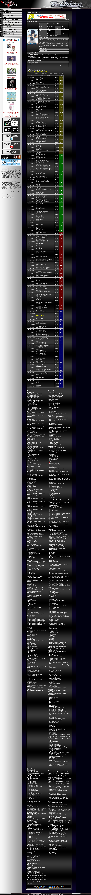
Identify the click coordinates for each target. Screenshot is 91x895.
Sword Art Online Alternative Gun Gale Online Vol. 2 (36, 867)
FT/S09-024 (31, 150)
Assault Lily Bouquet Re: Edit (35, 400)
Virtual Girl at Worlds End (34, 882)
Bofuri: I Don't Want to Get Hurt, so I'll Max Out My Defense (36, 434)
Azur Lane (30, 406)
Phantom (30, 611)
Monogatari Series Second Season (58, 615)
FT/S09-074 (31, 305)
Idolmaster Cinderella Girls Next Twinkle (59, 521)
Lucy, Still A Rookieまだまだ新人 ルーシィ (41, 174)
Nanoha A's (31, 593)
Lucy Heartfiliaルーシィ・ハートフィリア (42, 204)
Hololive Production (54, 506)
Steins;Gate (31, 653)
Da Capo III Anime (33, 790)
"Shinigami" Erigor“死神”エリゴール (40, 128)
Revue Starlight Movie (54, 678)
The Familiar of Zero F (34, 670)
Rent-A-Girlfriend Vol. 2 (55, 675)
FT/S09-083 (31, 340)
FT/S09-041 (31, 206)
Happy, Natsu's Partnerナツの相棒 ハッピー (41, 284)
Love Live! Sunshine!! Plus (35, 567)
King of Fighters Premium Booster (57, 817)
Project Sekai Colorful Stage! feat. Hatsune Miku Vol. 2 (57, 649)
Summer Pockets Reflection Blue (57, 708)
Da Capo (30, 451)
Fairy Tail (30, 462)
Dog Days (30, 802)
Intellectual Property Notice (58, 894)
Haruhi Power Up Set (54, 796)
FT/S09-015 (31, 126)
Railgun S (30, 627)
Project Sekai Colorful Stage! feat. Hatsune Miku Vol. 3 (57, 652)
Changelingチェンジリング (39, 222)
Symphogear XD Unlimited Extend (57, 729)
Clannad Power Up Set (55, 789)
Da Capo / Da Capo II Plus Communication (55, 445)
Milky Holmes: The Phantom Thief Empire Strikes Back (36, 847)
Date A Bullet (31, 794)
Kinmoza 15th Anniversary (35, 545)
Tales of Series (32, 663)
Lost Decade (31, 557)
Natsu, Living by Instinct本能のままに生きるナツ (42, 233)
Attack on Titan (32, 403)
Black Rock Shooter (33, 778)
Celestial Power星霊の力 (39, 225)
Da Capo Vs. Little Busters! (35, 793)
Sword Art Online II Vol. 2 (34, 871)
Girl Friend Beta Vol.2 (54, 493)
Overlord (30, 604)
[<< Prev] (29, 19)
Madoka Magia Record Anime (36, 576)
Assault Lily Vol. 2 (53, 404)
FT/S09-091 (31, 362)
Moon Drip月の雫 (38, 375)
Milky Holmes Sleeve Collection (57, 835)
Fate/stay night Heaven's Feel (56, 483)
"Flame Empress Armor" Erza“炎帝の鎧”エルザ (43, 96)
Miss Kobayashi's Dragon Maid (36, 589)
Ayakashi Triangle (32, 404)
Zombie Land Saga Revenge (35, 690)
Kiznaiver (30, 547)
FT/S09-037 (31, 196)
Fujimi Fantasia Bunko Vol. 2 (35, 475)
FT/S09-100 (31, 386)
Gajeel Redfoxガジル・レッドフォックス (42, 262)
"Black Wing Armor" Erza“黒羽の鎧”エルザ (42, 91)
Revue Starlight (32, 635)
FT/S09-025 (31, 153)
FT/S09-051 (31, 233)
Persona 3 (30, 606)
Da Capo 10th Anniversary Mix (36, 447)
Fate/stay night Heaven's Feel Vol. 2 (58, 477)
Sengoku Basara (32, 646)
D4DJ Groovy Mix (32, 444)
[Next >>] (67, 19)
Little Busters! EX (32, 833)
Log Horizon (31, 556)
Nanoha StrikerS (32, 596)
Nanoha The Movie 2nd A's (56, 623)
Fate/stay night (32, 469)
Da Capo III (31, 449)
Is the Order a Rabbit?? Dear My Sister (59, 534)
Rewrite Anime (52, 681)
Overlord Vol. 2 (52, 636)
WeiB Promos (52, 853)
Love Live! (30, 571)
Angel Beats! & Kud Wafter (35, 395)
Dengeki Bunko (32, 458)
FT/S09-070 (31, 295)
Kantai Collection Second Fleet (57, 548)
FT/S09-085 (31, 346)
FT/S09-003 (31, 85)
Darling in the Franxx (33, 454)
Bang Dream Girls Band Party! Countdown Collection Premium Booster (59, 779)
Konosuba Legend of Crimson (56, 563)
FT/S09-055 (31, 252)
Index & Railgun (53, 525)
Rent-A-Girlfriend (32, 634)
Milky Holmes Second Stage (35, 587)
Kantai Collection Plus (34, 538)
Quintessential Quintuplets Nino (36, 623)
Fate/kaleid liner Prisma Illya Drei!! (37, 808)
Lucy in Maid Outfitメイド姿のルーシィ (41, 209)
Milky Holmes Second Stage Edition (58, 612)
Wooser (30, 883)
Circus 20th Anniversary (55, 436)
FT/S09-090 (31, 359)
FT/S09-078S (31, 324)
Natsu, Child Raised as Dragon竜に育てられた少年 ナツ (43, 268)
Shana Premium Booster (55, 851)
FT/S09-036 (31, 193)
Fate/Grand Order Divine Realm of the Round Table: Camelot (58, 472)
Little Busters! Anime (33, 552)
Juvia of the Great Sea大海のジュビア (41, 340)
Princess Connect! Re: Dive (35, 612)
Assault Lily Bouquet (33, 402)
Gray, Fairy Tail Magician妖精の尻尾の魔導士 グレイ (42, 335)
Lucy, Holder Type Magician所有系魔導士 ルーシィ (42, 182)
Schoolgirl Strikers (33, 644)
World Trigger (31, 683)
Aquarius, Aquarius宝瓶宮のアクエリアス (41, 188)
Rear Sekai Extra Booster (55, 845)
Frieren (30, 473)
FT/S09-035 (31, 190)
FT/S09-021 (31, 142)
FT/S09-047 (31, 222)
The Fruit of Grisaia (33, 673)
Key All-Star (52, 552)
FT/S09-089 (31, 356)
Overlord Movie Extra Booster (56, 839)
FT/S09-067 (31, 287)
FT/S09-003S (31, 88)
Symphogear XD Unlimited (55, 728)
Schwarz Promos (53, 849)
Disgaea (30, 459)
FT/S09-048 (31, 225)
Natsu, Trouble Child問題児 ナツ (41, 265)
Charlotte (30, 440)
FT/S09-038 (31, 198)
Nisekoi (30, 599)
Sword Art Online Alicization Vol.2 (57, 712)
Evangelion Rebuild (33, 461)
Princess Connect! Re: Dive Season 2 (58, 644)
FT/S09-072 (31, 300)
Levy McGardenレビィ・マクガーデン (41, 123)
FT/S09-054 (31, 249)
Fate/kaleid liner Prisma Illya (35, 809)
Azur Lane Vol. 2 (53, 411)
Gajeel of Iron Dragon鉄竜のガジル (41, 252)
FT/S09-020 (31, 139)
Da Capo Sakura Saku (34, 792)
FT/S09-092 (31, 364)
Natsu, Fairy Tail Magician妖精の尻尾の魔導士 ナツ (42, 238)
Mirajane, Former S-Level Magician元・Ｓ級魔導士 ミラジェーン (44, 190)
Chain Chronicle (32, 438)
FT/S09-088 (31, 354)
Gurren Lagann (32, 486)
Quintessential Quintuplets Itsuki (36, 620)
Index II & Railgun (32, 525)
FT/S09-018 (31, 134)
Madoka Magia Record (34, 577)
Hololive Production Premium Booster (58, 798)
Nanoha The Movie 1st (34, 849)
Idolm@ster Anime (33, 513)
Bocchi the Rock (32, 432)
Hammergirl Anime (11, 40)
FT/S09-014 (31, 123)
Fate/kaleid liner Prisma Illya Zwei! (37, 813)
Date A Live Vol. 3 (53, 457)
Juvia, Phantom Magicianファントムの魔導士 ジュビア (43, 372)
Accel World (31, 392)
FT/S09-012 (31, 118)
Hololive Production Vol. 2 (55, 508)
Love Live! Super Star (33, 569)
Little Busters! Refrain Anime (35, 835)
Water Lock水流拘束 (38, 386)
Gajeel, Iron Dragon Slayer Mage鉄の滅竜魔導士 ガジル (43, 295)
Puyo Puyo (31, 616)
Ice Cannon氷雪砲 (39, 383)
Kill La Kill (30, 542)
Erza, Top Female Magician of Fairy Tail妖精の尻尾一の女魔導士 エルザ (45, 131)
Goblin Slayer (31, 482)
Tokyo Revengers (32, 675)
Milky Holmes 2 (32, 585)
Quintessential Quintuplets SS (56, 659)
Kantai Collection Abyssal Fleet (36, 829)
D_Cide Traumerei (33, 446)
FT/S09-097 (31, 378)
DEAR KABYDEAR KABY (39, 228)
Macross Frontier (32, 575)
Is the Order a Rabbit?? (34, 529)
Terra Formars (31, 665)
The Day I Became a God (34, 669)
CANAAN (30, 780)
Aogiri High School (33, 398)
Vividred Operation (33, 682)
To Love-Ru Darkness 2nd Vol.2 (57, 749)
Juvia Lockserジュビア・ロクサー (41, 311)
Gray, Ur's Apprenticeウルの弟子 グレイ (41, 321)
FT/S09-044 (31, 214)
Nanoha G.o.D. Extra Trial (35, 595)
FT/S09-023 (31, 147)
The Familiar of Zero (33, 671)
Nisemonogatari (53, 628)
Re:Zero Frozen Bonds (34, 860)
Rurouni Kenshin (32, 639)
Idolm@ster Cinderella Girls (35, 514)
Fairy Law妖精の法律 (38, 145)
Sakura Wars (31, 643)
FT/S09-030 (31, 174)
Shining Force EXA (33, 649)
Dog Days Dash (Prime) (34, 800)
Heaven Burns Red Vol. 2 (55, 505)
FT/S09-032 (31, 182)
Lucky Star (31, 572)
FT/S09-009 (31, 110)
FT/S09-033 (31, 185)
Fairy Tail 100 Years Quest (55, 465)
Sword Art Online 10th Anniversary (57, 709)
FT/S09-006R (31, 102)
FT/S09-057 (31, 260)
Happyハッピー (38, 279)
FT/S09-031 (31, 179)
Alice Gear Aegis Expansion (35, 393)
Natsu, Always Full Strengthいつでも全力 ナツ (42, 276)
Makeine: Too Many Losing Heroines (58, 606)
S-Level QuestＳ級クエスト (39, 297)
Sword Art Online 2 (33, 655)
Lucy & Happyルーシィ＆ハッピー (41, 214)
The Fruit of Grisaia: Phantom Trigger (58, 747)
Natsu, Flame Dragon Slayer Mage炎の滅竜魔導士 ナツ (44, 273)
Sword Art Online (32, 661)
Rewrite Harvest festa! (54, 683)
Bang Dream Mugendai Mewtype (36, 426)
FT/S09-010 (31, 112)
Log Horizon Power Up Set (56, 818)
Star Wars (30, 651)
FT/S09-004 (31, 91)
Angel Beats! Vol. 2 (33, 772)
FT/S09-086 (31, 348)
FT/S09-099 (31, 383)
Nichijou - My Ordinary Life (35, 851)
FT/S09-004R (31, 94)
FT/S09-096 (31, 375)
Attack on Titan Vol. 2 (54, 407)
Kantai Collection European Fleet (57, 547)
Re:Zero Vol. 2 (52, 671)
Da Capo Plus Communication (36, 450)
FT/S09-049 (31, 228)
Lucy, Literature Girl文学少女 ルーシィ (40, 171)
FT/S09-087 (31, 351)
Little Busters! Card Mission (35, 832)
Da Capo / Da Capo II (54, 443)
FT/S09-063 (31, 276)
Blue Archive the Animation (56, 424)
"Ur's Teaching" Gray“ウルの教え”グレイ (41, 327)
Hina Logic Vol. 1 (32, 821)
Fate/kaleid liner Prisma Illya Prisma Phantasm (35, 811)
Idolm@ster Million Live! (34, 516)
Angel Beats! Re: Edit (33, 396)
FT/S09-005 (31, 96)
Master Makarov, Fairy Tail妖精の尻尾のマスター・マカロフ (44, 120)
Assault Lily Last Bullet (54, 403)
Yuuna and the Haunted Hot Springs (58, 764)
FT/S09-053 (31, 244)
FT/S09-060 (31, 268)
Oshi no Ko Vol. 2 (53, 632)
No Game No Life (32, 600)
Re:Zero (30, 632)
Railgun (30, 628)
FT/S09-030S (31, 177)
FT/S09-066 (31, 284)
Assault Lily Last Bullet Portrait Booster (59, 772)
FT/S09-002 (31, 80)
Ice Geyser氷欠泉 (38, 381)
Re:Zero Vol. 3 (52, 673)
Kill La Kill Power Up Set (55, 816)
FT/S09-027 (31, 161)
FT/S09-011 (31, 115)
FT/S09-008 (31, 107)
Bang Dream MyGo (33, 427)
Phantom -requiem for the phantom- (58, 642)
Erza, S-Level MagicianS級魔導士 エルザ (41, 107)
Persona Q (31, 857)
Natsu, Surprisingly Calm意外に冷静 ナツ (42, 289)
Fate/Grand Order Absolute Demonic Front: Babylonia (34, 465)
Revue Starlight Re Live (55, 679)
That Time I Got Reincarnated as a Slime (59, 734)
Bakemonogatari (32, 407)
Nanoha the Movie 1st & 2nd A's (57, 624)
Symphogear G (52, 725)
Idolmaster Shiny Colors (34, 524)
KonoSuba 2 (52, 559)
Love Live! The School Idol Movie (36, 840)
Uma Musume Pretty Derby (35, 679)
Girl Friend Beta (32, 479)
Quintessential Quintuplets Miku (36, 622)
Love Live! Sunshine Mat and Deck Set (59, 829)
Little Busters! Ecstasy (34, 553)
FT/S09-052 (31, 238)
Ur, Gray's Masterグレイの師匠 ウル (40, 330)
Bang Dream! (31, 430)
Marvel (30, 583)
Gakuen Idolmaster (33, 477)
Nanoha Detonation (54, 619)
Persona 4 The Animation (34, 607)
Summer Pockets (32, 654)
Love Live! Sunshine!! (33, 568)
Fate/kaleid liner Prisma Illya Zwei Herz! (59, 474)
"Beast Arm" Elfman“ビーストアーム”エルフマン (42, 201)
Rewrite (30, 636)
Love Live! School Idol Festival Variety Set (59, 828)
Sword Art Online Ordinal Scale (57, 718)
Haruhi (30, 487)
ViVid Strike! (31, 681)
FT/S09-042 (31, 209)
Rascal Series (52, 667)
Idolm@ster (31, 517)
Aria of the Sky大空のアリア (39, 110)
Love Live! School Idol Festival (36, 565)
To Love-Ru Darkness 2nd (35, 674)
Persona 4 (30, 608)
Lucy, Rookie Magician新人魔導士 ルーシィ (41, 155)
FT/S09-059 (31, 265)
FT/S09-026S (31, 158)
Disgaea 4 (30, 797)
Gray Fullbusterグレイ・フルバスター (41, 319)
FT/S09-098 (31, 381)
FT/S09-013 (31, 120)
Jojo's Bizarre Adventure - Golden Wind (59, 536)
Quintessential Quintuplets (55, 657)
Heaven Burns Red (33, 491)
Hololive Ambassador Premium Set (58, 797)
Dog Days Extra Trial (54, 793)
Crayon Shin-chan (33, 443)
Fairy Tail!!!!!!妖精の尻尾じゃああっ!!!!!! (42, 150)
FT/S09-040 (31, 204)
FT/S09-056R (31, 257)
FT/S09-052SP (32, 241)
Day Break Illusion (33, 457)
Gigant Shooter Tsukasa (34, 814)
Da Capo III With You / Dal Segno (57, 450)
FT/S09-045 (31, 217)
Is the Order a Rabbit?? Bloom (56, 532)
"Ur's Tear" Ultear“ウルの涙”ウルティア (41, 351)
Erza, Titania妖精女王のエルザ (40, 80)
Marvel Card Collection (55, 607)
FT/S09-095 (31, 373)
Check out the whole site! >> (11, 116)
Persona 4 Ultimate (33, 856)
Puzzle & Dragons (33, 618)
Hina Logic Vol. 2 (32, 823)
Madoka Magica (32, 579)
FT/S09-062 (31, 273)
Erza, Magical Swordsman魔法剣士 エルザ (42, 77)
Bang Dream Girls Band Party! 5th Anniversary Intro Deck (57, 776)
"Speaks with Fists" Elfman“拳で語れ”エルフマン (42, 212)
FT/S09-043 (31, 212)
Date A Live (31, 455)
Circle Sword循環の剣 (39, 153)
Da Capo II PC (32, 789)
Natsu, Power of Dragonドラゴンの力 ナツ (41, 254)
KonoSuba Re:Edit (53, 561)
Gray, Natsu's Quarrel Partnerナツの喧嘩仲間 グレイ (43, 346)
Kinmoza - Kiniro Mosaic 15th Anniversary (59, 556)
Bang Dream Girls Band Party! (56, 416)
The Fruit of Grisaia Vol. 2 (55, 745)
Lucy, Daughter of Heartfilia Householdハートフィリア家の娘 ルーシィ (45, 179)
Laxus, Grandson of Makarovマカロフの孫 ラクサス (42, 104)
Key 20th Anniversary (54, 551)
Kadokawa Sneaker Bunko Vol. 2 (36, 534)
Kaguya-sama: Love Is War (35, 536)
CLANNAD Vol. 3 (32, 784)
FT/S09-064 (31, 279)
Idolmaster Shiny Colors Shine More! (58, 524)
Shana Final (31, 864)
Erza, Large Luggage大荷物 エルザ (41, 112)
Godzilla (30, 483)
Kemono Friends (32, 541)
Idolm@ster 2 (31, 512)
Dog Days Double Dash (34, 801)
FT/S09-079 (31, 327)
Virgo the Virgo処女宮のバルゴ (39, 217)
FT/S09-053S (31, 246)
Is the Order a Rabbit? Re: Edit (57, 530)
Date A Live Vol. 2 (53, 455)
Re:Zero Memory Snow (55, 670)
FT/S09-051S (31, 236)
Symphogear (31, 662)
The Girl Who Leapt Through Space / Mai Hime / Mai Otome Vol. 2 (36, 879)
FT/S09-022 (31, 145)
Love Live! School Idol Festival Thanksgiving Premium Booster (56, 826)
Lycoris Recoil (31, 573)
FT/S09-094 (31, 370)
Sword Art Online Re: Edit (55, 720)
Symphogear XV (53, 730)
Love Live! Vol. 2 (53, 595)
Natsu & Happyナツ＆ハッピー (39, 244)
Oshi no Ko (31, 602)
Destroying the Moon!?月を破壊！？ (41, 142)
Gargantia (30, 478)
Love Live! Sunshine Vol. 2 (55, 592)
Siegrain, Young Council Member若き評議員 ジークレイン (43, 370)
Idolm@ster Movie (53, 520)
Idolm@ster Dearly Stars (34, 824)
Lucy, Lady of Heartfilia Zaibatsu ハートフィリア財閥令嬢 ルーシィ (44, 166)
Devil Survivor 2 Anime (34, 796)
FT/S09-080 (31, 330)
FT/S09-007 (31, 104)
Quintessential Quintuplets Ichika (36, 619)
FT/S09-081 (31, 332)
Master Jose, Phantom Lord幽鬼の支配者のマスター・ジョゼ (44, 118)
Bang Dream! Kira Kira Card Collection (59, 786)
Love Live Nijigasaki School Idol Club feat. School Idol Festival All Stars (36, 563)
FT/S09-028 (31, 166)
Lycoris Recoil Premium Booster (57, 831)
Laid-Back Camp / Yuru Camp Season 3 (59, 564)
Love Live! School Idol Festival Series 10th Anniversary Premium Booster (59, 820)
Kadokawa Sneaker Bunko (35, 533)
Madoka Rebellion (53, 604)
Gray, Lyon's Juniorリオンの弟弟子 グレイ (41, 354)
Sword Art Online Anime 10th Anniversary (59, 716)
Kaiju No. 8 (31, 537)
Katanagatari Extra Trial (55, 813)
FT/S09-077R (31, 319)
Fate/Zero (30, 467)
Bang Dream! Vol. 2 (54, 422)
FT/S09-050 (31, 230)
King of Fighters (32, 544)
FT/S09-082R (31, 338)
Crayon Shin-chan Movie (34, 442)
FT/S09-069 (31, 292)
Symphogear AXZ (53, 722)
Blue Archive (31, 431)
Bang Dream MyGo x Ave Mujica (57, 419)
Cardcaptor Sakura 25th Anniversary (58, 430)
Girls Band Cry (32, 481)
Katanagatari (31, 831)
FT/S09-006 (31, 99)
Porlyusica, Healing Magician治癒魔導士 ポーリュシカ (42, 115)
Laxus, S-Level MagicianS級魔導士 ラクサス (41, 126)
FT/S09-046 (31, 220)
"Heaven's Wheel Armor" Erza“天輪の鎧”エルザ (43, 99)
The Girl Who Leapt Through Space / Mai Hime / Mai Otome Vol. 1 (36, 875)
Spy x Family (31, 650)
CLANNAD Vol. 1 (32, 781)
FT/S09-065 (31, 281)
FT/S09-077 (31, 316)
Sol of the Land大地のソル (39, 206)
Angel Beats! (31, 770)
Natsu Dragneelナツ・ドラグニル (40, 281)
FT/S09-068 (31, 289)
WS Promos (52, 852)
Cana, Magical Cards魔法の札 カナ (41, 367)
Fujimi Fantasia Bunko (34, 474)
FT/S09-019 (31, 137)
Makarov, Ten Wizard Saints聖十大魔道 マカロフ (42, 134)
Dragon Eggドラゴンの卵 (39, 300)
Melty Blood (31, 584)
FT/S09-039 (31, 201)
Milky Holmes (31, 588)
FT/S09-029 (31, 171)
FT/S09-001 (31, 77)
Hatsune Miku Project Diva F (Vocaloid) (59, 502)
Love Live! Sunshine (54, 588)
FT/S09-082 (31, 335)
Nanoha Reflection (53, 620)
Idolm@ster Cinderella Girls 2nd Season (59, 513)
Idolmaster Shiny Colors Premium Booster (60, 809)
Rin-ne (30, 861)
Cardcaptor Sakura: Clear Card (36, 436)
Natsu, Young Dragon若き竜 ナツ (41, 287)
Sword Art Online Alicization (35, 657)
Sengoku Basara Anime (34, 863)
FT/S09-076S (31, 313)
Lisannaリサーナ (38, 185)
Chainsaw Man (32, 439)
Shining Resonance (33, 865)
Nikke (29, 598)
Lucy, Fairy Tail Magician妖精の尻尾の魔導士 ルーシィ (43, 161)
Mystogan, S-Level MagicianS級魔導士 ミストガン (42, 136)
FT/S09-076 (31, 311)
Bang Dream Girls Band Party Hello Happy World (35, 413)
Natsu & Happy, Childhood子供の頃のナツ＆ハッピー (42, 270)
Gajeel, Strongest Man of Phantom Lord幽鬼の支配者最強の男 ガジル (45, 260)
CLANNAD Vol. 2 (32, 782)
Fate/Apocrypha (32, 463)
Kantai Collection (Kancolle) (56, 544)
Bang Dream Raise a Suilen (35, 428)
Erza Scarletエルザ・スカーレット (41, 249)
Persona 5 (30, 610)
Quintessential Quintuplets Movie (57, 658)
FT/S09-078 (31, 321)
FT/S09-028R (31, 169)
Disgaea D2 (31, 798)
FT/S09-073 (31, 303)
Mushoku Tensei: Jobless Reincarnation (34, 591)
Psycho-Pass (31, 859)
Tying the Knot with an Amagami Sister (59, 752)
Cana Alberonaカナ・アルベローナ (41, 362)
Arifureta (30, 399)
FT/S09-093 (31, 367)
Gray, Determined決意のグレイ (40, 348)
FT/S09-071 (31, 297)
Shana (29, 647)
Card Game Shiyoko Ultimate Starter (58, 788)
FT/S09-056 (31, 254)
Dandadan (31, 453)
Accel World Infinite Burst (55, 393)
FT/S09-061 (31, 270)
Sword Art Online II (33, 870)
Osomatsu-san (32, 603)
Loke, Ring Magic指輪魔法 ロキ (40, 193)
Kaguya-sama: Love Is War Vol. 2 (57, 541)
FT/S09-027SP (32, 163)
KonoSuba (31, 548)
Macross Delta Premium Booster (57, 832)
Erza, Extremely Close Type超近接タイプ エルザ (42, 85)
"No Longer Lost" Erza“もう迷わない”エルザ (41, 139)
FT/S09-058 (31, 262)
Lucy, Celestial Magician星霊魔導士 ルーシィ (41, 196)
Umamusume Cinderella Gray (56, 756)
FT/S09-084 (31, 343)
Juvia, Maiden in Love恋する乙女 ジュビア (41, 343)
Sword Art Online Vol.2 (54, 721)
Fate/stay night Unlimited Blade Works (59, 478)
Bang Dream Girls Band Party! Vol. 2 (58, 418)
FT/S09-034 (31, 188)
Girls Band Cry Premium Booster (57, 794)
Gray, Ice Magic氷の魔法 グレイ (40, 364)
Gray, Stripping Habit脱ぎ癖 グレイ (41, 332)
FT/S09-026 (31, 155)
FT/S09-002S (31, 83)
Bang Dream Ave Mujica (34, 408)
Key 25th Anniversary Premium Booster (59, 814)
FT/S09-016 (31, 128)
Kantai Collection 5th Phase (56, 545)
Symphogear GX (53, 726)
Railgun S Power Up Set (55, 844)
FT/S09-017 (31, 131)
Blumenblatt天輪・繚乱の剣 (39, 147)
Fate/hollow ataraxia (33, 806)
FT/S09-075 (31, 308)
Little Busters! (31, 555)
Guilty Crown (31, 485)
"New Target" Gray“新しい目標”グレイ (40, 359)
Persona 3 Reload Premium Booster (58, 840)
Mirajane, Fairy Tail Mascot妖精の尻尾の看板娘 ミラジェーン (44, 198)
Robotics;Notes (32, 638)
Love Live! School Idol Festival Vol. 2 (58, 584)
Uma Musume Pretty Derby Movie (57, 755)
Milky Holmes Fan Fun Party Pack (57, 833)
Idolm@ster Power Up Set (55, 802)
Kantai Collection (32, 540)
